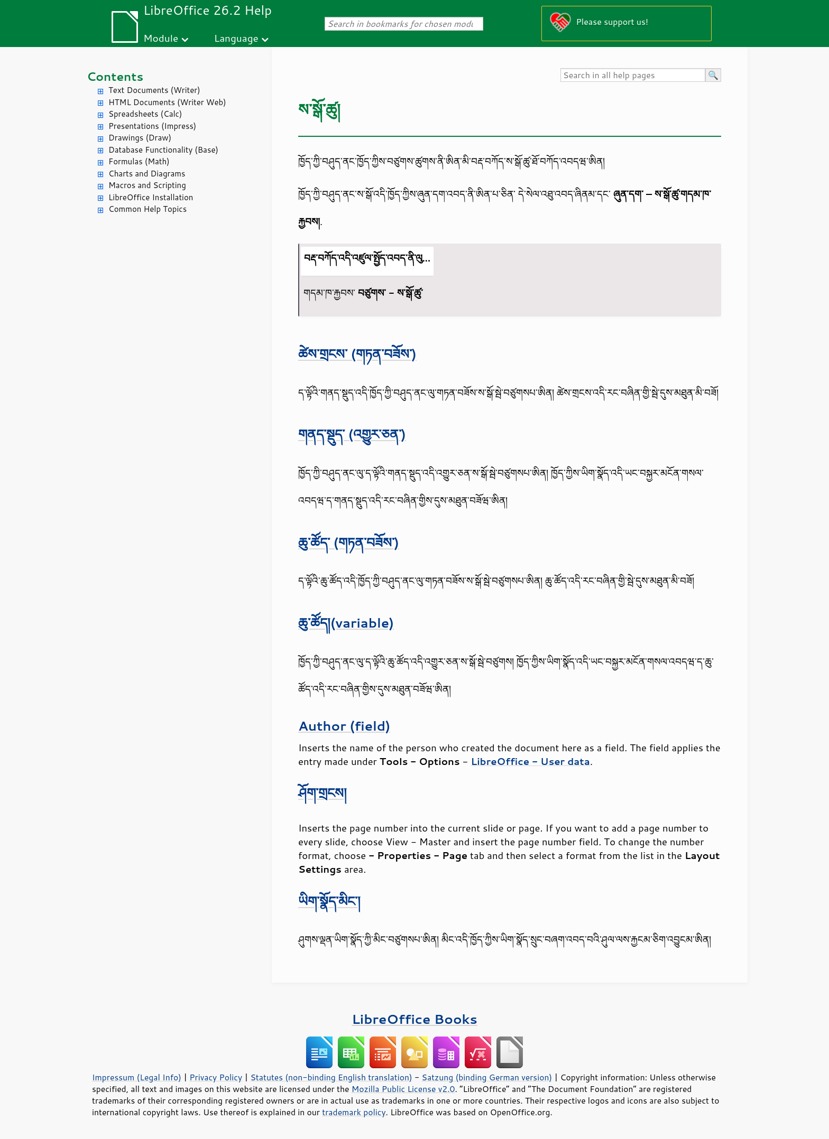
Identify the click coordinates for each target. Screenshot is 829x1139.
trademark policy (353, 1112)
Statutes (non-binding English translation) (331, 1077)
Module (160, 38)
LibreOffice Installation (150, 197)
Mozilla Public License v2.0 (403, 1089)
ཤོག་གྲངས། (322, 792)
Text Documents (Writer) (154, 90)
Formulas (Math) (139, 161)
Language (236, 38)
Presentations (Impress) (152, 126)
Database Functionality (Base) (163, 149)
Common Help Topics (147, 208)
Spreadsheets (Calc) (145, 113)
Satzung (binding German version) (487, 1077)
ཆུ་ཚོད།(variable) (346, 622)
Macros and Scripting (147, 185)
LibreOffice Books (414, 1019)
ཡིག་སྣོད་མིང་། (329, 901)
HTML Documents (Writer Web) (167, 102)
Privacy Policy (215, 1077)
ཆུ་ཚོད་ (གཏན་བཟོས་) (348, 542)
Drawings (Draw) (139, 137)
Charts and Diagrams (146, 173)
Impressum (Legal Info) (136, 1077)
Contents (115, 76)
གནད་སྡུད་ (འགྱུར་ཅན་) (352, 434)
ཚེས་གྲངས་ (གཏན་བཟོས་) (357, 353)
